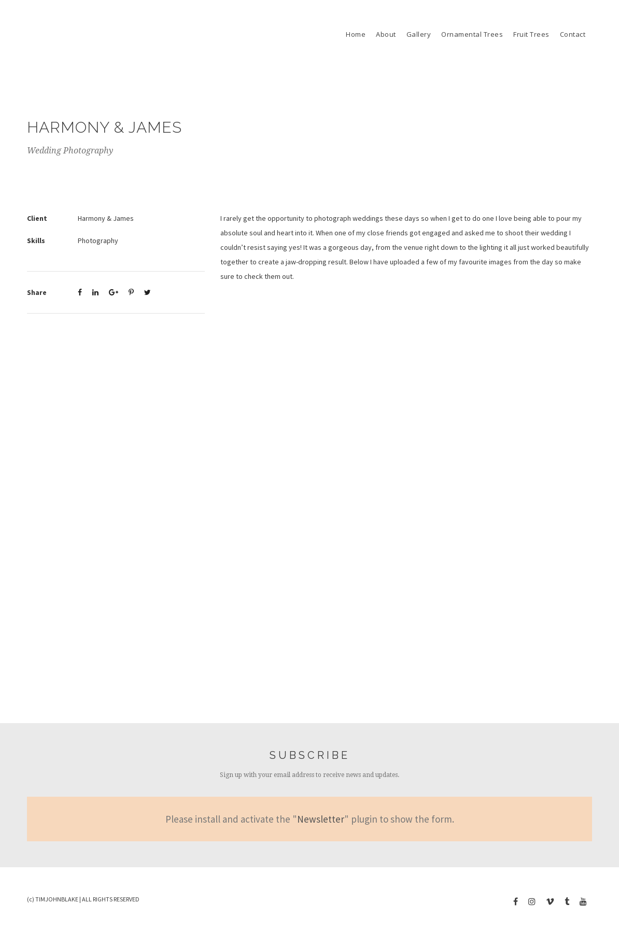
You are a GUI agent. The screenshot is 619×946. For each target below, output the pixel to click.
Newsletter (320, 819)
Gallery (418, 34)
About (386, 34)
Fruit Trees (531, 34)
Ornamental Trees (472, 34)
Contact (573, 34)
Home (355, 34)
